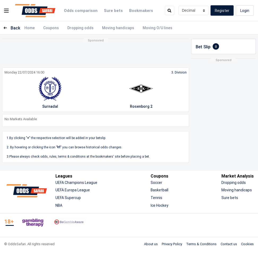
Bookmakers (141, 10)
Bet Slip (207, 46)
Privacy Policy (172, 243)
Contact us (229, 243)
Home (29, 27)
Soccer (156, 182)
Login (244, 10)
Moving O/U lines (157, 27)
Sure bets (113, 10)
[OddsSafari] (35, 10)
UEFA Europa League (72, 189)
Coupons (51, 27)
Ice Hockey (159, 205)
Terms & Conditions (201, 243)
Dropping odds (80, 27)
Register (222, 10)
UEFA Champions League (76, 182)
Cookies (247, 243)
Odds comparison (81, 10)
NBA (58, 205)
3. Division (179, 72)
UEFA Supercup (68, 197)
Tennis (156, 197)
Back (11, 28)
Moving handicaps (118, 27)
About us (151, 243)
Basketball (159, 189)
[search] (169, 10)
